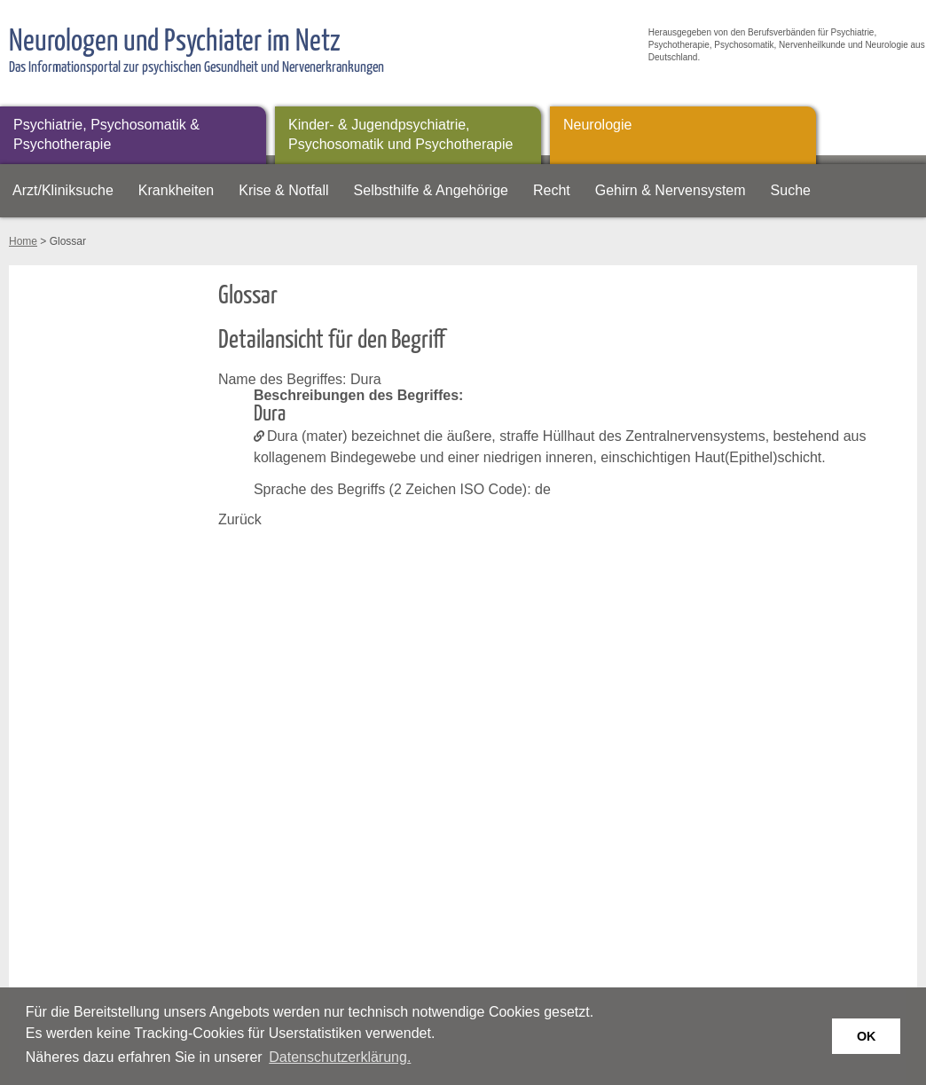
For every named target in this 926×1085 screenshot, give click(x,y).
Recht (551, 190)
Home (23, 241)
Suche (791, 190)
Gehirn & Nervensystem (670, 190)
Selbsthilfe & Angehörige (431, 190)
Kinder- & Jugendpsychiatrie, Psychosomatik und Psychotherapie (400, 134)
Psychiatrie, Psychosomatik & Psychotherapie (106, 134)
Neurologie (597, 124)
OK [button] (866, 1036)
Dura (282, 436)
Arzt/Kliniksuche (63, 190)
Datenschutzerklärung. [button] (340, 1057)
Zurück (240, 519)
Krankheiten (176, 190)
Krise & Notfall (283, 190)
